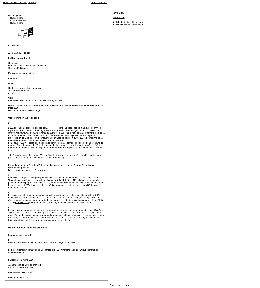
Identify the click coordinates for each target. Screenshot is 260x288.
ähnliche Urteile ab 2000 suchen (128, 24)
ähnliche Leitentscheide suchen (128, 22)
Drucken (32, 2)
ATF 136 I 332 (22, 202)
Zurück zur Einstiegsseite (15, 2)
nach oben (124, 285)
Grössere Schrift (99, 2)
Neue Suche (119, 17)
